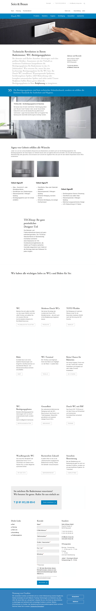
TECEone (70, 423)
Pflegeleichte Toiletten (26, 324)
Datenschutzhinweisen (37, 606)
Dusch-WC (16, 16)
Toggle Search (84, 3)
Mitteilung (40, 554)
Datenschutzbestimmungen (44, 578)
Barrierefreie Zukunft (50, 455)
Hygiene (52, 16)
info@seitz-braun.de (76, 3)
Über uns (67, 11)
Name (38, 524)
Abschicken (42, 582)
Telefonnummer (41, 536)
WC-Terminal (47, 357)
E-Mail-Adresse (41, 530)
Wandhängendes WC (25, 455)
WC (18, 308)
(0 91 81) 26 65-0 (25, 502)
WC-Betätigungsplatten (24, 408)
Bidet (18, 357)
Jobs (83, 11)
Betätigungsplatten (24, 423)
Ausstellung (77, 11)
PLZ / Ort (39, 548)
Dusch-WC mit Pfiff (75, 406)
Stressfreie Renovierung (71, 457)
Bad (12, 11)
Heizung (18, 11)
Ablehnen (75, 601)
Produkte (36, 16)
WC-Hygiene (71, 374)
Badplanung (40, 83)
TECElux (45, 374)
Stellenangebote (17, 535)
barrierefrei (80, 16)
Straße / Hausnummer (43, 542)
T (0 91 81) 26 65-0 (60, 3)
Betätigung (61, 16)
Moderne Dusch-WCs (50, 308)
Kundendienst (27, 11)
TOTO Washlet (73, 308)
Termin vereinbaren (48, 502)
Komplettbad (72, 472)
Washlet (70, 324)
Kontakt (48, 3)
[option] (48, 32)
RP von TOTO (22, 472)
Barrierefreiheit (48, 472)
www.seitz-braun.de (67, 539)
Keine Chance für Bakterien (73, 358)
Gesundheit (71, 16)
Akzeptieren (75, 596)
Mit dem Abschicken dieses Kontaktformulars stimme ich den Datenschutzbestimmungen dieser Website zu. (47, 570)
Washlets (45, 16)
